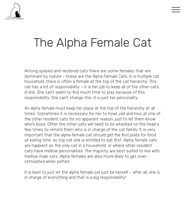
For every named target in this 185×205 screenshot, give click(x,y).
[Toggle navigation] (176, 9)
